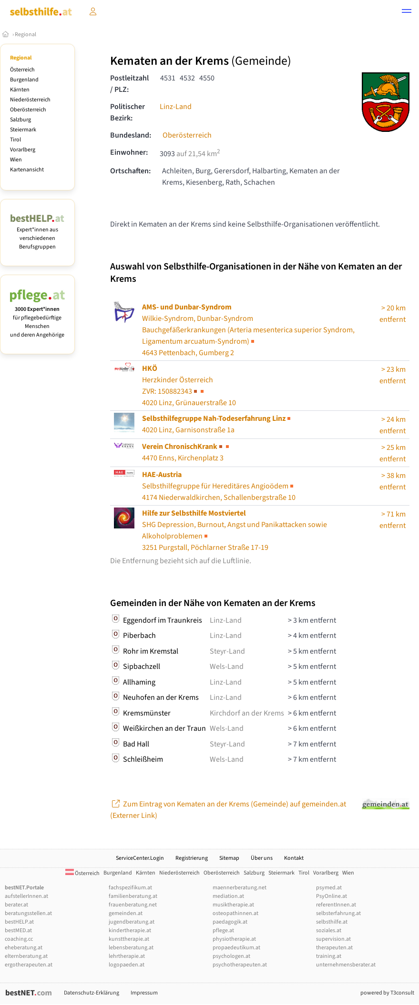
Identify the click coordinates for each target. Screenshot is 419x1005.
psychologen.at (231, 956)
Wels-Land (227, 666)
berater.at (16, 905)
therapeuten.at (334, 948)
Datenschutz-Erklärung (91, 993)
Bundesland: (130, 135)
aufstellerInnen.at (26, 896)
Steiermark (23, 130)
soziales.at (328, 930)
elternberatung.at (26, 956)
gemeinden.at (126, 913)
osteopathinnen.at (235, 913)
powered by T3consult (387, 993)
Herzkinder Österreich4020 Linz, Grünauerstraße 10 (189, 385)
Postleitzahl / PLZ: (129, 84)
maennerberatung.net (239, 888)
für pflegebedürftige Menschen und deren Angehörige (37, 318)
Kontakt (294, 858)
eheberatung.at (23, 948)
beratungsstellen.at (28, 913)
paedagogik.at (230, 922)
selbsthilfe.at (331, 922)
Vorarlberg (22, 150)
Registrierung (191, 858)
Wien (16, 160)
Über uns (262, 858)
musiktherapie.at (233, 905)
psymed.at (329, 888)
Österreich (22, 70)
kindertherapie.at (130, 930)
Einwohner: (129, 152)
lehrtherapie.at (127, 956)
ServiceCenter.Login (140, 858)
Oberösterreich (28, 110)
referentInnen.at (336, 905)
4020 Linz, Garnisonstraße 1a (217, 424)
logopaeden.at (126, 965)
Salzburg (20, 120)
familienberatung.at (133, 896)
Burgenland (24, 80)
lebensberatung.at (131, 948)
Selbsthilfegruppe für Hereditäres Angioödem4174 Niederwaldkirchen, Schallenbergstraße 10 (219, 486)
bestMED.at (18, 930)
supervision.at (333, 939)
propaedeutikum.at (236, 948)
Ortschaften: (130, 171)
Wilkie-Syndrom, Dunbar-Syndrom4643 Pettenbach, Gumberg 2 (248, 330)
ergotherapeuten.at (28, 965)
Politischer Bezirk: (127, 112)
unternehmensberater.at (346, 965)
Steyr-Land (227, 651)
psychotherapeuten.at (240, 965)
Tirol (15, 140)
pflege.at (223, 930)
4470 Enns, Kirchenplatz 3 (186, 452)
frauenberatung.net (133, 905)
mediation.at (228, 896)
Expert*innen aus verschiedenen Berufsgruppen (37, 234)
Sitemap (229, 858)
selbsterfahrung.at (338, 913)
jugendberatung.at (131, 922)
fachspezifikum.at (130, 888)
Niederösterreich (30, 100)
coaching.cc (19, 939)
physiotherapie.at (234, 939)
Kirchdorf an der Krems (247, 713)
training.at (328, 956)
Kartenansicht (27, 170)
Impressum (144, 993)
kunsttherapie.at (129, 939)
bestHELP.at (19, 922)
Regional (25, 34)
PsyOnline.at (331, 896)
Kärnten (20, 90)
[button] (406, 12)
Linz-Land (176, 106)
